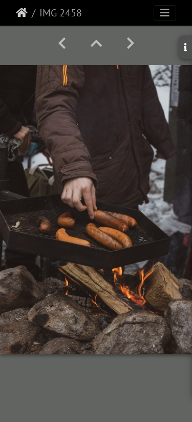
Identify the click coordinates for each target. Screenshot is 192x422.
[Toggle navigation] (165, 13)
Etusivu (22, 13)
